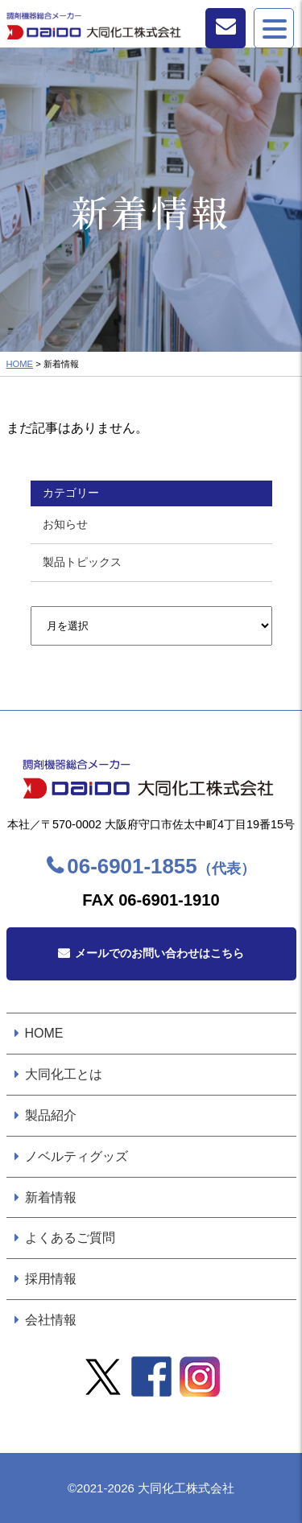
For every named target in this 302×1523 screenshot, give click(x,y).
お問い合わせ (225, 28)
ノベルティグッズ (76, 1156)
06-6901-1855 (160, 866)
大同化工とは (63, 1074)
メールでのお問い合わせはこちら (159, 953)
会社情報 (51, 1320)
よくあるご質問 (70, 1237)
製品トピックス (82, 561)
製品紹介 (51, 1115)
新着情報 (51, 1197)
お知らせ (65, 524)
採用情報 (51, 1279)
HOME (20, 364)
